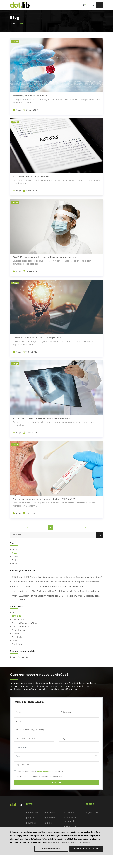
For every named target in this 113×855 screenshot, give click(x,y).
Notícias (15, 634)
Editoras (32, 823)
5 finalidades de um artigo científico (31, 177)
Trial (14, 560)
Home (12, 24)
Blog (49, 823)
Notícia (15, 557)
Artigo (15, 553)
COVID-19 (16, 616)
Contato (70, 813)
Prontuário (17, 644)
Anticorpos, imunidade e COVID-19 (30, 96)
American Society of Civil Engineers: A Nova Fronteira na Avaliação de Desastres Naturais (55, 591)
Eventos (51, 813)
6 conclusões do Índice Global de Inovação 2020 (37, 338)
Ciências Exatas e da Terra (24, 623)
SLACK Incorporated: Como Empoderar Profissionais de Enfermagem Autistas (50, 587)
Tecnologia (17, 637)
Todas (14, 613)
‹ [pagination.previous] (27, 528)
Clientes (51, 818)
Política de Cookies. (80, 843)
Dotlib (15, 641)
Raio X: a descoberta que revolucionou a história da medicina (43, 419)
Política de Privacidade (45, 772)
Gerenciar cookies (51, 849)
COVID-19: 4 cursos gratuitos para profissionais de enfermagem (44, 257)
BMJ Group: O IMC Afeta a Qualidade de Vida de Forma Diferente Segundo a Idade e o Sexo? (57, 577)
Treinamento (18, 620)
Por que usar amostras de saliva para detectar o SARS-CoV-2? (44, 499)
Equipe (31, 818)
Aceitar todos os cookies (86, 849)
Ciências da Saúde (20, 627)
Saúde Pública (18, 630)
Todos (14, 550)
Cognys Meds (91, 813)
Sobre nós (33, 813)
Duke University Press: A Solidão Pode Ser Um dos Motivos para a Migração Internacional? (56, 582)
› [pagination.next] (85, 528)
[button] (86, 5)
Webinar (15, 564)
